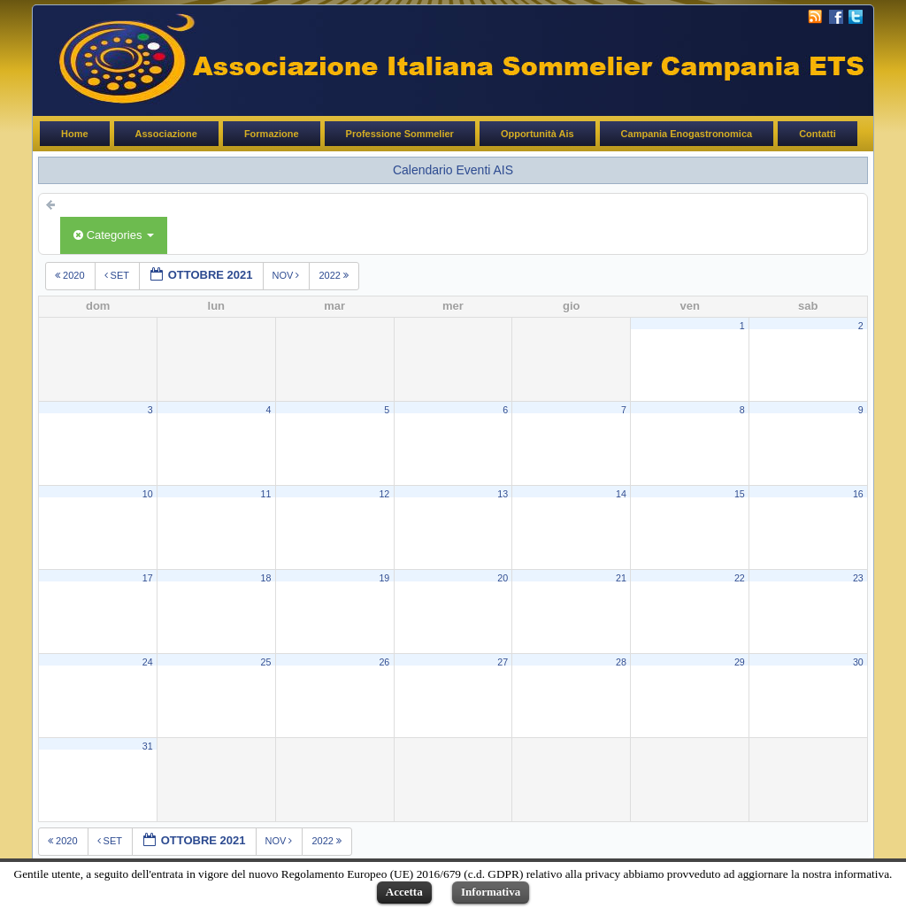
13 (502, 494)
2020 (71, 275)
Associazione (166, 133)
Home (74, 133)
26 (384, 662)
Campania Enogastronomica (687, 133)
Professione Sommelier (400, 133)
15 (739, 494)
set (118, 275)
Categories (113, 235)
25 (266, 662)
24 (147, 662)
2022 (335, 275)
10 (147, 494)
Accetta (404, 891)
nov (288, 275)
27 (502, 662)
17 (147, 578)
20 (502, 578)
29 (739, 662)
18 (266, 578)
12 (384, 494)
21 (621, 578)
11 (266, 494)
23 (858, 578)
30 (858, 662)
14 (621, 494)
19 (384, 578)
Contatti (817, 133)
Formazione (271, 133)
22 (739, 578)
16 (858, 494)
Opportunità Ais (537, 133)
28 (621, 662)
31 (147, 746)
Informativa (490, 891)
